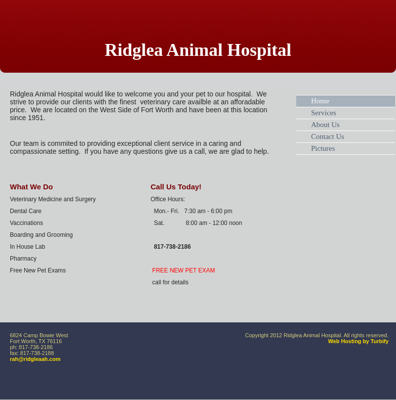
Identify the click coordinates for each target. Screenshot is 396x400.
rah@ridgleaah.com (35, 359)
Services (323, 113)
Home (320, 101)
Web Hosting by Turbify (358, 341)
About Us (325, 125)
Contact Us (327, 136)
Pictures (323, 148)
